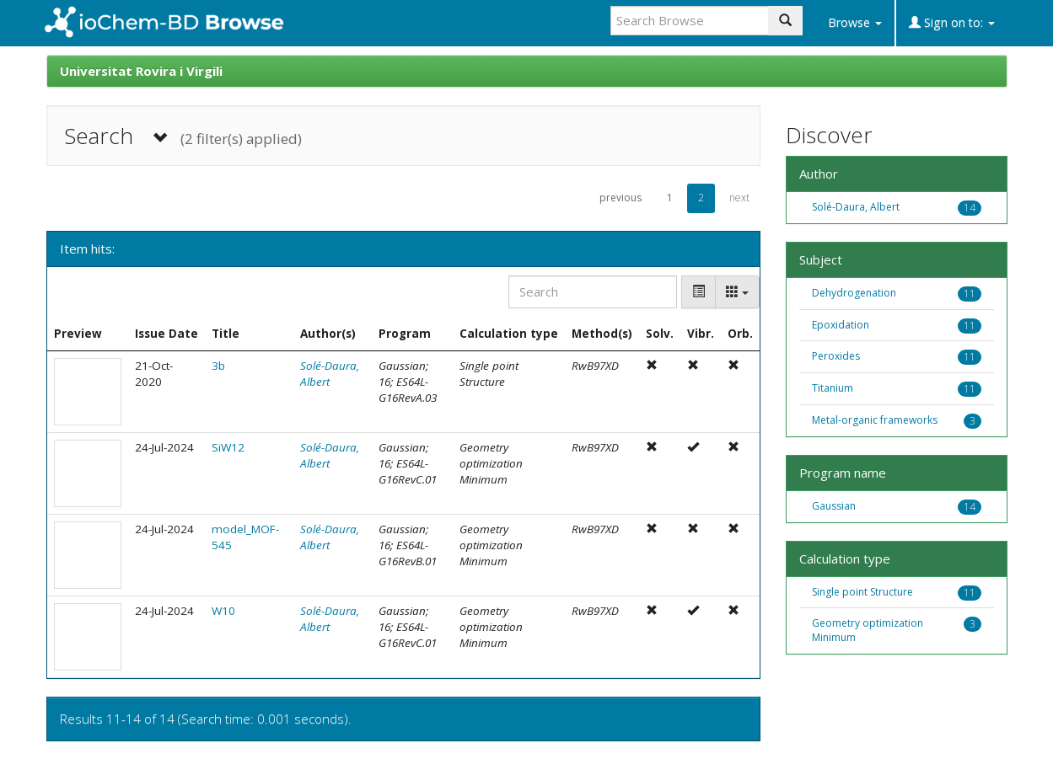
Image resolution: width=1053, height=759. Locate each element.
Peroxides (836, 356)
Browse (855, 22)
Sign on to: (952, 22)
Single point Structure (862, 592)
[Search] (592, 291)
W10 (223, 610)
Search (183, 136)
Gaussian (834, 506)
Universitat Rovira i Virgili (141, 70)
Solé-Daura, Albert (856, 207)
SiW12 (228, 447)
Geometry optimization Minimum (867, 630)
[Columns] (737, 291)
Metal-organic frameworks (874, 420)
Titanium (832, 388)
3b (218, 365)
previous (620, 197)
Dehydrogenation (854, 293)
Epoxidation (840, 325)
